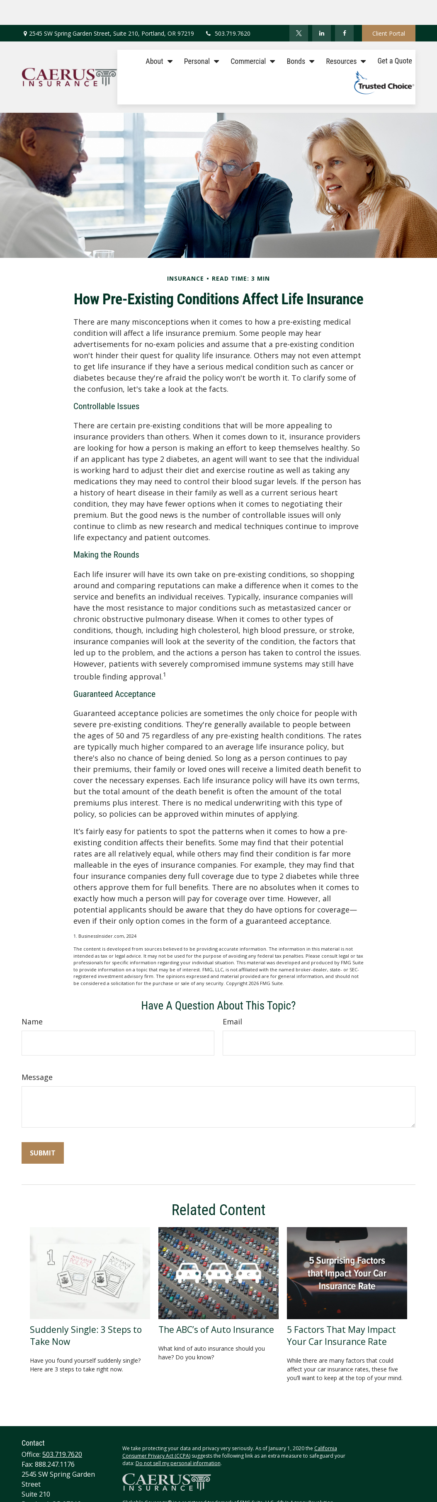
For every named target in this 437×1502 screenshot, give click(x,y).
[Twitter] (298, 8)
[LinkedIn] (321, 8)
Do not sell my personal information (178, 1438)
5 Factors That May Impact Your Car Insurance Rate (341, 1310)
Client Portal (388, 8)
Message (37, 1052)
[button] (156, 35)
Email (232, 997)
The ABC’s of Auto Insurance (216, 1304)
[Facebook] (344, 8)
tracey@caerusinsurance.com (67, 1488)
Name (32, 997)
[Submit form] (43, 1128)
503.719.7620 (227, 8)
